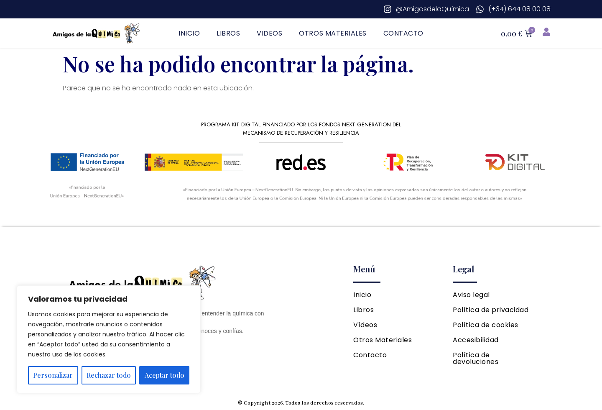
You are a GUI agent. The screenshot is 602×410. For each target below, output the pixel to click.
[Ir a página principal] (97, 33)
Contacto (403, 33)
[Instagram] (426, 9)
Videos (269, 33)
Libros (228, 33)
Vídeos (365, 325)
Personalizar (53, 375)
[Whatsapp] (513, 9)
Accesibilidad (476, 340)
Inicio (189, 33)
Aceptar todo (164, 375)
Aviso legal (471, 295)
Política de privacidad (490, 310)
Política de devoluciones (475, 358)
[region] (109, 339)
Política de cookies (485, 325)
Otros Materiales (332, 33)
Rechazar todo (109, 375)
